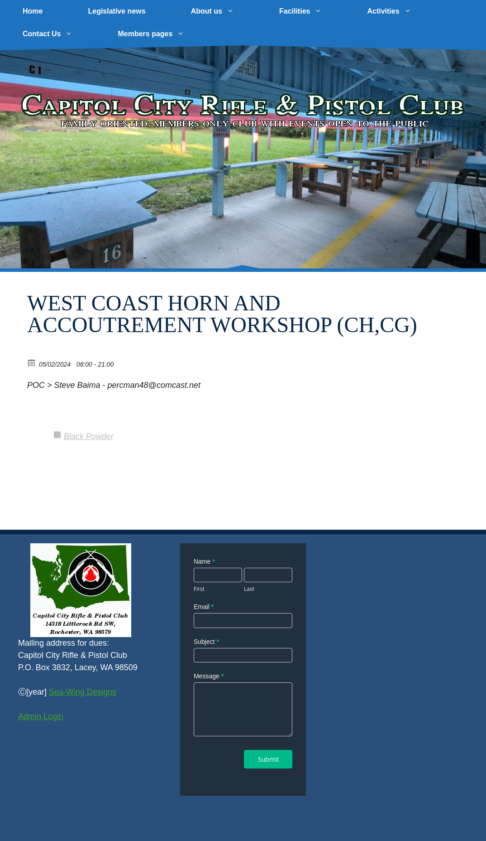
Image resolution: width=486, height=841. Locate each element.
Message (209, 676)
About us (224, 11)
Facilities (311, 11)
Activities (400, 11)
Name (204, 561)
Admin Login (40, 716)
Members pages (162, 34)
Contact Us (59, 34)
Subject (206, 641)
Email (204, 606)
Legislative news (116, 11)
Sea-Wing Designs (82, 691)
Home (33, 11)
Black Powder (89, 436)
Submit (268, 759)
